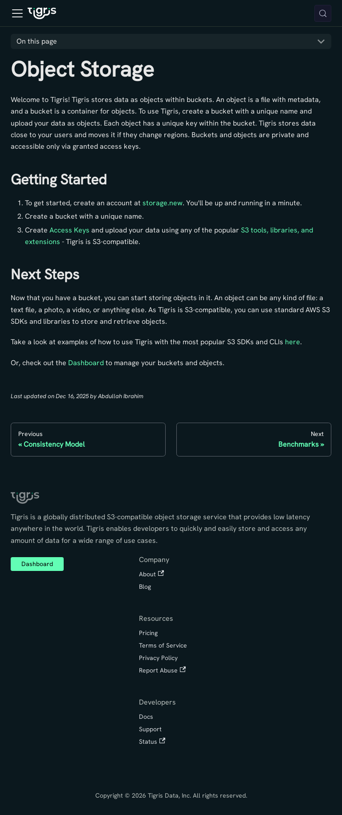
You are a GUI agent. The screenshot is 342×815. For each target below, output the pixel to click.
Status (152, 742)
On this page (36, 41)
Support (150, 729)
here (292, 341)
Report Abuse (162, 670)
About (151, 574)
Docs (146, 717)
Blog (145, 587)
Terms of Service (163, 645)
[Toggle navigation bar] (17, 13)
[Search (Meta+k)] (322, 13)
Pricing (148, 633)
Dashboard (86, 362)
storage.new (162, 203)
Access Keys (69, 230)
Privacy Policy (158, 658)
